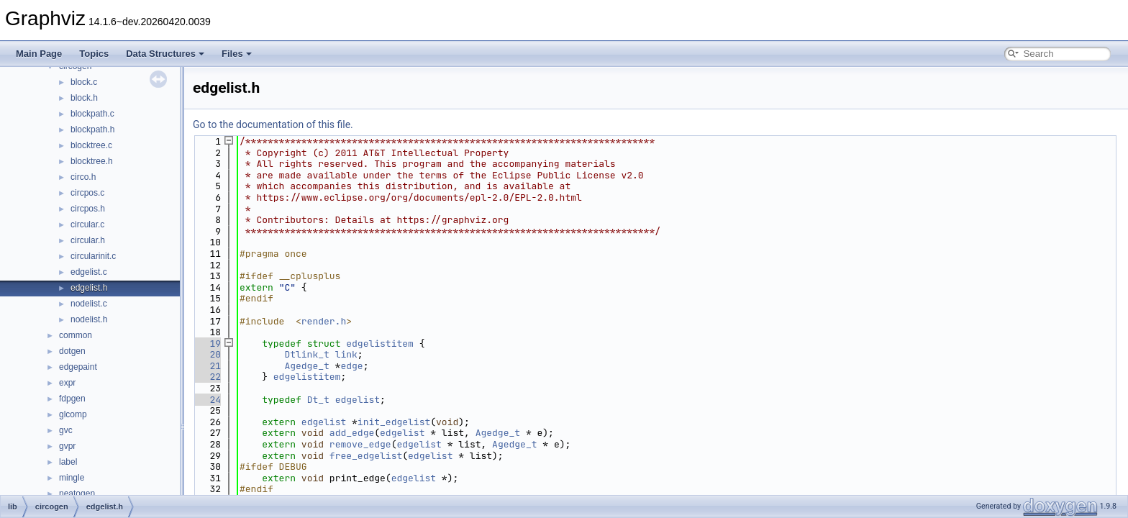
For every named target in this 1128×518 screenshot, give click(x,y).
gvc (66, 430)
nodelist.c (88, 304)
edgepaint (78, 367)
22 (207, 377)
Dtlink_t (306, 354)
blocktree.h (91, 161)
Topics (94, 53)
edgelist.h (88, 288)
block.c (83, 82)
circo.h (83, 177)
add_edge (351, 433)
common (75, 335)
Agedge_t (306, 366)
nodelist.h (88, 319)
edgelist (357, 400)
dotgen (72, 351)
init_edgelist (394, 422)
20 (207, 354)
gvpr (67, 446)
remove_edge (360, 444)
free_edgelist (365, 456)
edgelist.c (88, 272)
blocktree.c (91, 145)
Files (237, 53)
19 (207, 343)
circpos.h (87, 209)
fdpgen (72, 399)
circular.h (87, 240)
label (68, 462)
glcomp (73, 414)
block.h (84, 98)
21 (207, 366)
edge (351, 366)
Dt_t (318, 400)
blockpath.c (92, 114)
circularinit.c (93, 256)
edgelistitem (380, 343)
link (346, 354)
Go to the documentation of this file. (273, 124)
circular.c (87, 224)
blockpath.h (92, 129)
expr (67, 383)
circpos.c (87, 193)
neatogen (77, 494)
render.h (323, 321)
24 (207, 400)
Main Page (39, 53)
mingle (71, 478)
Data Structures (165, 53)
